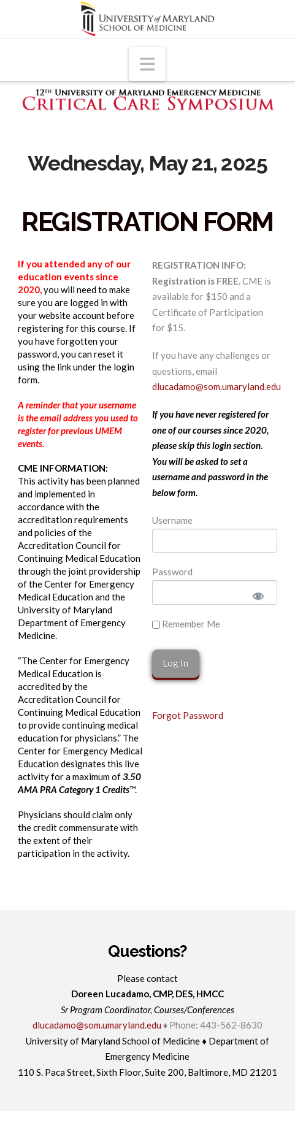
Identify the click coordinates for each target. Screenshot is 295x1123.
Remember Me (186, 623)
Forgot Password (187, 715)
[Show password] (258, 595)
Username (172, 520)
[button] (147, 64)
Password (172, 571)
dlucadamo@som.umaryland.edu (216, 386)
